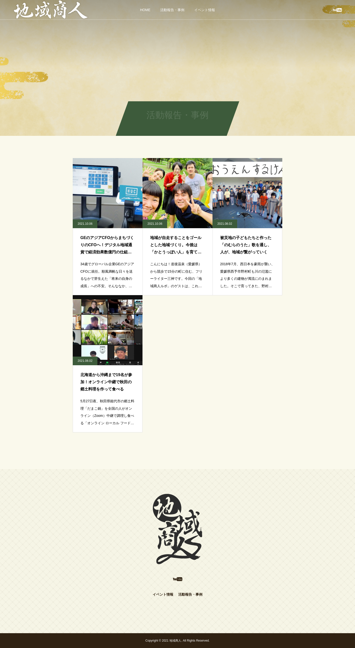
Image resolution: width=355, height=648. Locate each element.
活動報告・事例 (172, 10)
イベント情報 (204, 10)
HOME (145, 10)
